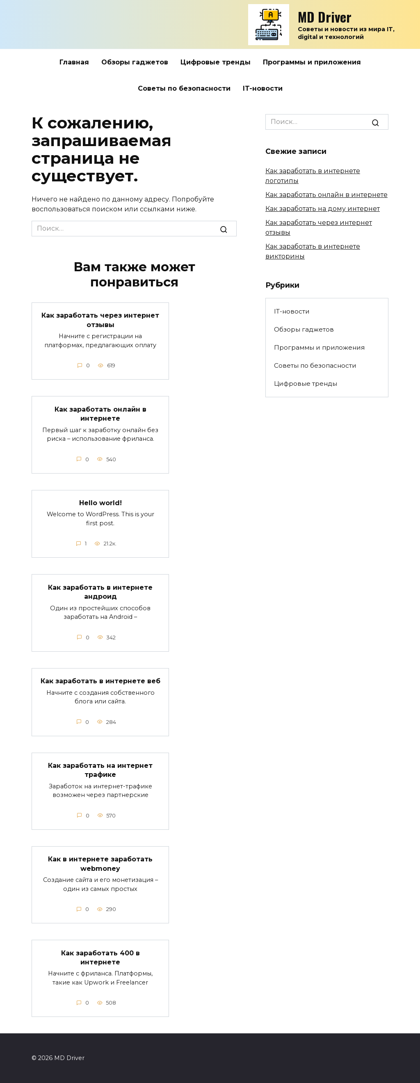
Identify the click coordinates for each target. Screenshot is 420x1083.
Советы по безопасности (184, 88)
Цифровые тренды (215, 62)
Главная (74, 62)
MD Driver (325, 16)
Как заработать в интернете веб (100, 681)
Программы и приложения (312, 62)
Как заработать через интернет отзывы (100, 319)
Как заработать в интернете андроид (100, 591)
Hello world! (100, 502)
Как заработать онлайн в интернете (100, 413)
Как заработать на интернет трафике (100, 769)
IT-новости (263, 88)
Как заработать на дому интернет (322, 209)
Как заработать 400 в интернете (100, 957)
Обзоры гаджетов (134, 62)
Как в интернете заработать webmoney (100, 863)
